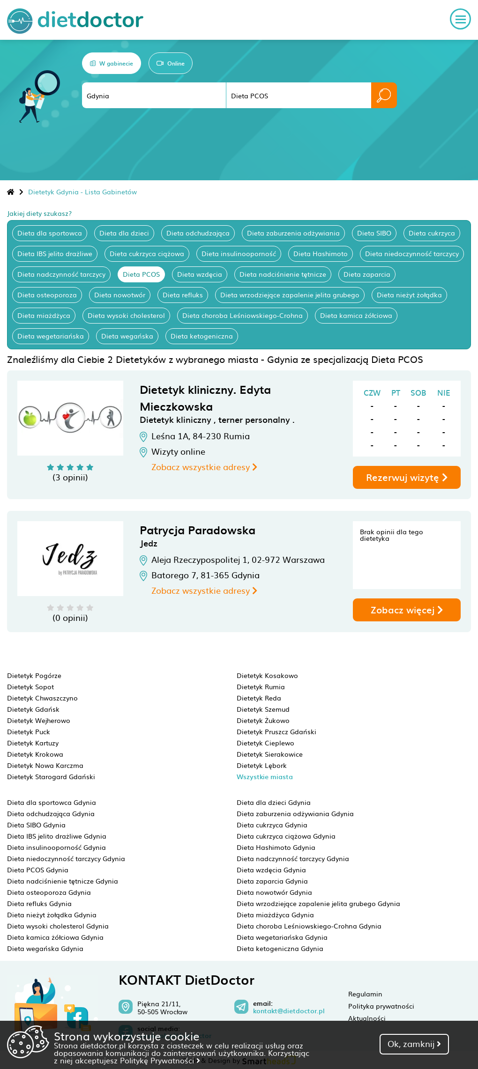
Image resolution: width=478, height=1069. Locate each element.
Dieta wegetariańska (50, 335)
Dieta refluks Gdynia (39, 903)
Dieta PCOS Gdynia (37, 869)
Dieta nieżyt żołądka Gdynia (52, 914)
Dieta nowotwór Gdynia (274, 892)
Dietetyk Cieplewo (265, 742)
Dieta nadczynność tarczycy (61, 274)
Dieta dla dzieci (124, 232)
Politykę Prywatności (160, 1060)
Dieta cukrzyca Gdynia (272, 824)
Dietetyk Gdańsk (33, 709)
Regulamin (365, 993)
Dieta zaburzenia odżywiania (293, 232)
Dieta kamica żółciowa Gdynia (55, 937)
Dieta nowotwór (119, 294)
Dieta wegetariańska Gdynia (282, 937)
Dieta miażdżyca (43, 315)
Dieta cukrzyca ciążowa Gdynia (286, 835)
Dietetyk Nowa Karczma (45, 765)
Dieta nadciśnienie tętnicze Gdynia (62, 880)
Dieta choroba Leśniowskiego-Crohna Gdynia (309, 925)
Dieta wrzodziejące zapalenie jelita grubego (289, 294)
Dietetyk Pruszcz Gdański (276, 731)
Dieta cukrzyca (432, 232)
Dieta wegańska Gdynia (45, 948)
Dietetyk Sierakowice (270, 754)
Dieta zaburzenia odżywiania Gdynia (295, 813)
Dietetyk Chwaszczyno (42, 697)
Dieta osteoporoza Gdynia (49, 892)
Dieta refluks (183, 294)
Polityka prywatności (381, 1005)
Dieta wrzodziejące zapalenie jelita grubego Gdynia (318, 903)
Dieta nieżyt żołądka (409, 294)
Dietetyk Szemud (263, 709)
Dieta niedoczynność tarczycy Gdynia (66, 858)
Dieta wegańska (127, 335)
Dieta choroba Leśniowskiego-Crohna (242, 315)
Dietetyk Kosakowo (267, 675)
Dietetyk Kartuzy (33, 742)
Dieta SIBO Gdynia (36, 824)
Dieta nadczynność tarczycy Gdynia (293, 858)
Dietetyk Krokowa (35, 754)
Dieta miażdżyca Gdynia (275, 914)
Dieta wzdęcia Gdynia (271, 869)
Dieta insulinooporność (239, 253)
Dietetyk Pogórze (34, 675)
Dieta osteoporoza (47, 294)
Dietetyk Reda (259, 697)
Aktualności (367, 1018)
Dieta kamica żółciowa (356, 315)
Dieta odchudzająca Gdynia (51, 813)
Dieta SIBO (374, 232)
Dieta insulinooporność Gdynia (56, 847)
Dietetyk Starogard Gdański (51, 776)
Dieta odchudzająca (198, 232)
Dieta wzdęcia (199, 274)
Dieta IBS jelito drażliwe (54, 253)
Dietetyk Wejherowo (38, 720)
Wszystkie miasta (265, 776)
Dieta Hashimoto (320, 253)
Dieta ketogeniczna (202, 335)
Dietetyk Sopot (30, 686)
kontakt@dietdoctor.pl (289, 1011)
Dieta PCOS (141, 274)
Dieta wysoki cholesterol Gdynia (58, 925)
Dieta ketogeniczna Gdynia (280, 948)
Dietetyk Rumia (261, 686)
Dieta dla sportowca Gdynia (51, 802)
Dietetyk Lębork (262, 765)
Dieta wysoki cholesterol (126, 315)
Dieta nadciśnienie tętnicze (282, 274)
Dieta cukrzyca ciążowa (147, 253)
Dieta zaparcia (367, 274)
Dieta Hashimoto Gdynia (276, 847)
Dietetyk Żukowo (263, 720)
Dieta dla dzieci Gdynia (274, 802)
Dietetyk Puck (28, 731)
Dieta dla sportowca (49, 232)
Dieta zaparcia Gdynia (272, 880)
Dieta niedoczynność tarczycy (412, 253)
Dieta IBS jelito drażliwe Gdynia (56, 835)
